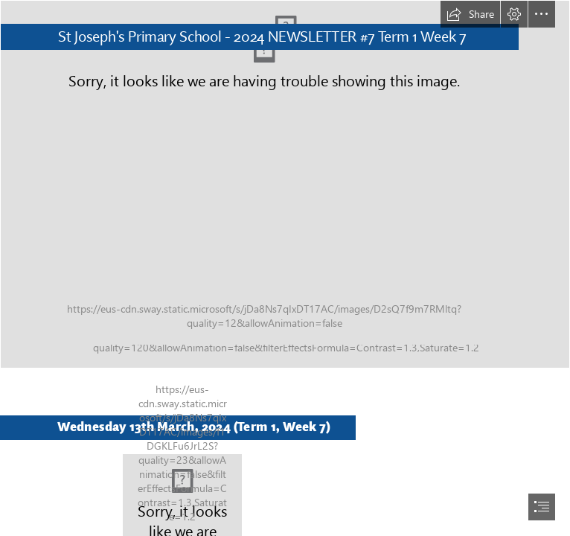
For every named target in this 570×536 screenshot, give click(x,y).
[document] (285, 268)
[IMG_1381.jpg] (285, 184)
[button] (470, 14)
